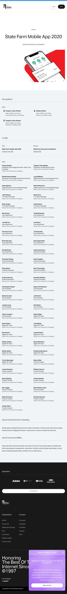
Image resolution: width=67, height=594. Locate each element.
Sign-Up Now (47, 585)
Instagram (22, 524)
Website (36, 151)
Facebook (22, 520)
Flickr (21, 534)
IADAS (4, 520)
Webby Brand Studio (8, 527)
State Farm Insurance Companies (33, 44)
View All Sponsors (33, 491)
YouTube (22, 531)
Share (61, 6)
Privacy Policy (6, 541)
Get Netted (5, 534)
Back (53, 7)
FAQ (3, 531)
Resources (5, 524)
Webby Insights (7, 538)
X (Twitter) (22, 527)
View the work (6, 151)
